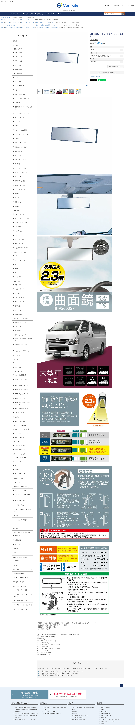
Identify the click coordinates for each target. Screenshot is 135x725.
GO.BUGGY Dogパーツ (21, 577)
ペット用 (17, 544)
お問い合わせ (131, 5)
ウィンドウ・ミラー (20, 264)
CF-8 (15, 524)
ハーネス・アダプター (21, 433)
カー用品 (7, 17)
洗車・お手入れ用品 (20, 252)
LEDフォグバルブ (20, 421)
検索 (123, 14)
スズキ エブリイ (19, 239)
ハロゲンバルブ (19, 413)
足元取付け (18, 306)
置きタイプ (18, 285)
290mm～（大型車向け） (51, 27)
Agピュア (16, 515)
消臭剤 (102, 723)
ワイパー (17, 198)
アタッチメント (19, 56)
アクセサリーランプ (20, 159)
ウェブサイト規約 (77, 717)
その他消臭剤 (18, 314)
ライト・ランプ (18, 371)
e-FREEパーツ (18, 565)
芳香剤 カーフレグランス (107, 721)
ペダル (17, 126)
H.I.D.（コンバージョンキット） (23, 380)
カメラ (16, 359)
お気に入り (39, 14)
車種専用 (16, 210)
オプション (18, 367)
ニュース (108, 5)
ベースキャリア (19, 52)
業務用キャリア (19, 69)
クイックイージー (20, 449)
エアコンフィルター (20, 185)
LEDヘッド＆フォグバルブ (22, 385)
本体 (16, 363)
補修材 (17, 268)
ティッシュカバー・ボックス (23, 134)
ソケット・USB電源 (21, 130)
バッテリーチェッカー (21, 168)
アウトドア (18, 176)
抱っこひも (18, 355)
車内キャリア (18, 61)
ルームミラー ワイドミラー (28, 19)
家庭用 (17, 469)
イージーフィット (20, 445)
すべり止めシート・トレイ (22, 113)
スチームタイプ (19, 301)
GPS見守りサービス (19, 582)
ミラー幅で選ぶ (40, 27)
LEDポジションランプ (21, 389)
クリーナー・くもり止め (22, 490)
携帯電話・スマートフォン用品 (23, 108)
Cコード (92, 59)
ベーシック (18, 461)
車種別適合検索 (27, 14)
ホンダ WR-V (18, 235)
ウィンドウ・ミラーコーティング (23, 495)
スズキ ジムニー (19, 243)
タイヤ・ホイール (20, 260)
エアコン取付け (19, 297)
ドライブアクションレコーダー (109, 719)
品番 (91, 47)
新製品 (15, 41)
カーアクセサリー (15, 19)
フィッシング (18, 65)
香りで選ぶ (18, 330)
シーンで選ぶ (18, 326)
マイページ (50, 14)
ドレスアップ (18, 155)
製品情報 (99, 703)
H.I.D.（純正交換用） (21, 375)
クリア (52, 22)
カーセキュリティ (20, 189)
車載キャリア (18, 49)
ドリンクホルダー (20, 85)
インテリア (18, 277)
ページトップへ (121, 685)
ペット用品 (16, 569)
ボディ (17, 256)
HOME (2, 17)
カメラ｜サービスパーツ (21, 600)
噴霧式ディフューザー (21, 322)
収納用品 (17, 102)
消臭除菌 (17, 536)
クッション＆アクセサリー (22, 351)
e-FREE (16, 561)
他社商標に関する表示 (78, 719)
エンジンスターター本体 (22, 429)
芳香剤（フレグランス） (21, 318)
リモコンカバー (19, 437)
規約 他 (71, 703)
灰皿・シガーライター (21, 143)
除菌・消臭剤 (18, 281)
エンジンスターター (20, 425)
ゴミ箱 (17, 138)
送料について (94, 53)
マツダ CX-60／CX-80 (21, 248)
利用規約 (74, 711)
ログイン (123, 5)
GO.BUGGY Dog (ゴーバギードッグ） (23, 510)
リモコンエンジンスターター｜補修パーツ (23, 595)
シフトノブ (18, 121)
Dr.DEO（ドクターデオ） (21, 457)
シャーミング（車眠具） (21, 520)
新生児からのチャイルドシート (23, 339)
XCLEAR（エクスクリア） (22, 486)
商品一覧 (14, 14)
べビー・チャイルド (20, 335)
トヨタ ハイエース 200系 (22, 218)
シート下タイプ (19, 310)
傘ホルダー (18, 90)
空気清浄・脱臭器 (20, 181)
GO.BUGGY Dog (19, 573)
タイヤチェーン (18, 442)
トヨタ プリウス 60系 (21, 222)
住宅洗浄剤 (18, 540)
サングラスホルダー (20, 94)
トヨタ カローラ (19, 214)
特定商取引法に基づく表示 (80, 715)
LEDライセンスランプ (21, 394)
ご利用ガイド (115, 5)
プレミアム (18, 465)
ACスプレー (18, 293)
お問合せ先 (43, 703)
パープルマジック (19, 505)
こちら (32, 719)
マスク (16, 553)
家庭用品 (15, 528)
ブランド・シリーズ (19, 454)
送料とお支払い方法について (20, 703)
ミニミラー (18, 81)
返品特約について (95, 76)
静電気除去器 (18, 151)
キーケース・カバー (20, 117)
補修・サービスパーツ (19, 586)
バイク (17, 272)
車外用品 (17, 164)
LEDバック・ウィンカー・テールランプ (23, 403)
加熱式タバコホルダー (21, 147)
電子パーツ (18, 202)
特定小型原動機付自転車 (20, 557)
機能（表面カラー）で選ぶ (43, 22)
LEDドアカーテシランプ (22, 408)
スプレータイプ (19, 289)
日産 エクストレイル (21, 227)
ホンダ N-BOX (19, 231)
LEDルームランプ (20, 398)
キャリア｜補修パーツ (20, 609)
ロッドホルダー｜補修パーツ (22, 590)
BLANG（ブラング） (20, 478)
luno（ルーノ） (18, 482)
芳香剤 (17, 206)
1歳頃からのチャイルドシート (23, 345)
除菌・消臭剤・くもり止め (22, 532)
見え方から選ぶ (40, 25)
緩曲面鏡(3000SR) (50, 25)
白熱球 (17, 417)
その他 (17, 193)
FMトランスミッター (21, 172)
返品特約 (74, 713)
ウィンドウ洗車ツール (21, 500)
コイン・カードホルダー (22, 98)
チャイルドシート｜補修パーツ (23, 605)
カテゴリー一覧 (105, 707)
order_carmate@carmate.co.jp (52, 713)
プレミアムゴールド (20, 474)
